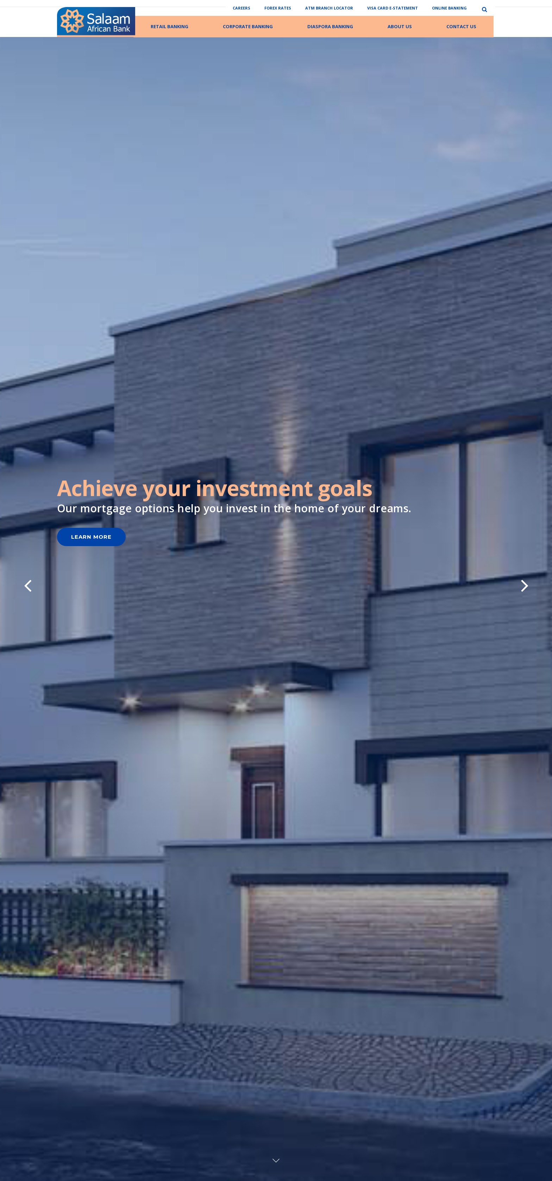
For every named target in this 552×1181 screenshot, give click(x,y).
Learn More (91, 641)
